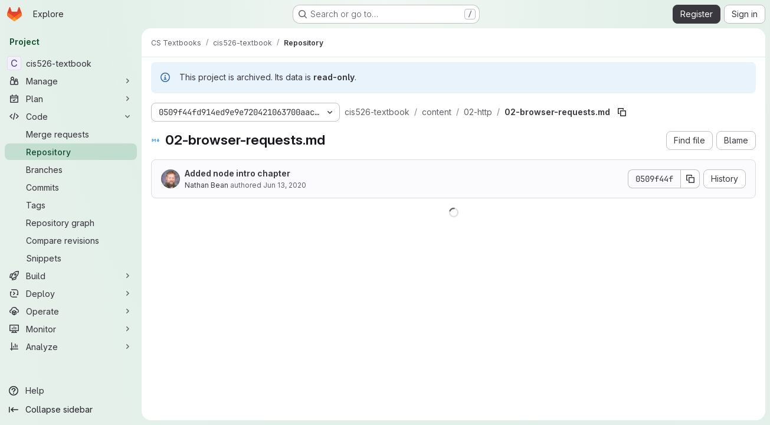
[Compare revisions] (71, 240)
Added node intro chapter (237, 173)
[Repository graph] (71, 222)
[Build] (71, 275)
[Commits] (71, 187)
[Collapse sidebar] (71, 409)
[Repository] (71, 151)
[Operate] (71, 311)
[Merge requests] (71, 134)
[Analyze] (71, 346)
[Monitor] (71, 329)
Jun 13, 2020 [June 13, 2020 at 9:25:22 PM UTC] (284, 185)
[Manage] (71, 81)
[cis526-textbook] (71, 63)
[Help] (71, 390)
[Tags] (71, 205)
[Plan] (71, 98)
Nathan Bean (206, 185)
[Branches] (71, 169)
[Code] (71, 116)
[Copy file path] (621, 112)
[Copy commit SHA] (690, 178)
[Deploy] (71, 293)
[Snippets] (71, 258)
